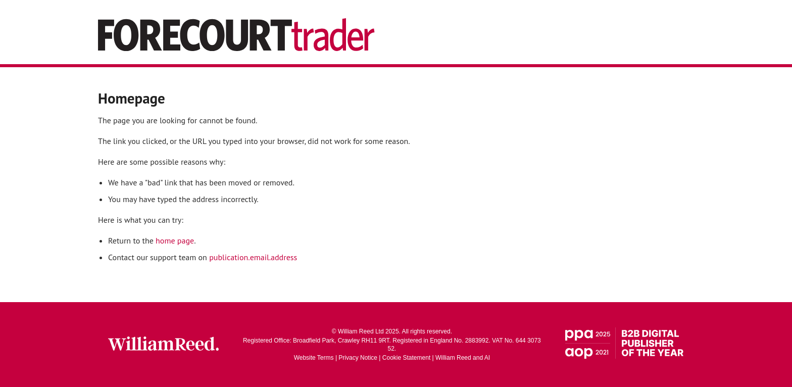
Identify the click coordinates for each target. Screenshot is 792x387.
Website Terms (314, 357)
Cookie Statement (406, 357)
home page (175, 240)
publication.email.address (253, 257)
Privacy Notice (357, 357)
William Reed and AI (462, 357)
